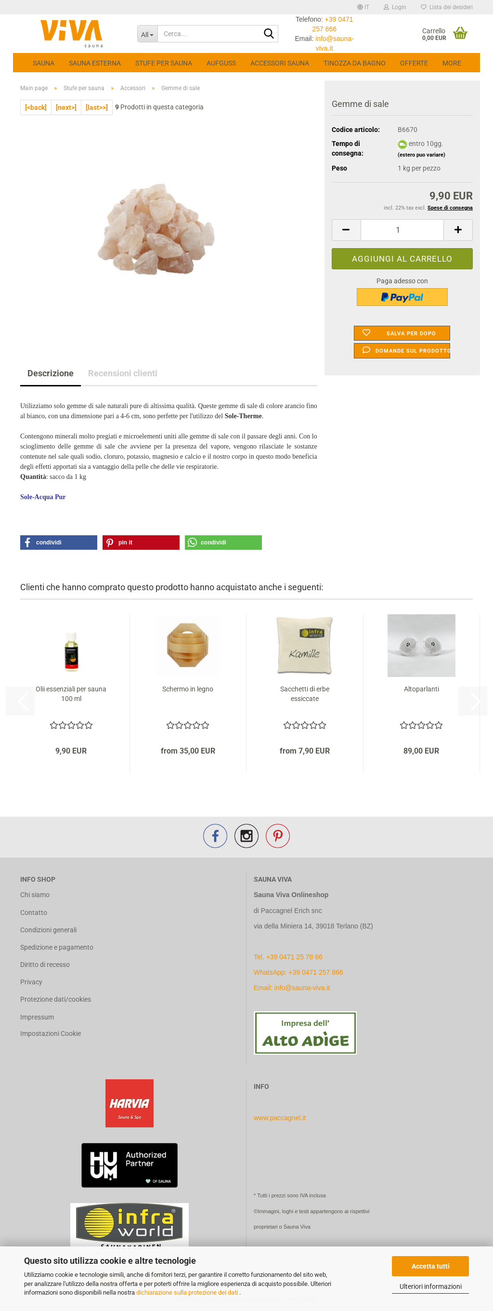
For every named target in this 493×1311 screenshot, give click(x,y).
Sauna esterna (95, 63)
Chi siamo (35, 895)
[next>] (66, 107)
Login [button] (395, 7)
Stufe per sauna (163, 63)
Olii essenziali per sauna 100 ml (71, 693)
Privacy (31, 982)
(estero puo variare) (421, 155)
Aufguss (221, 63)
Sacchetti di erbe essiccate (304, 693)
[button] (363, 7)
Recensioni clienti (122, 373)
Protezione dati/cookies (55, 999)
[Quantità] (402, 230)
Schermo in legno (187, 689)
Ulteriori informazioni (431, 1286)
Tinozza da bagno (355, 63)
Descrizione (50, 373)
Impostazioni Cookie (50, 1033)
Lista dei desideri (447, 7)
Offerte (414, 63)
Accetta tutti (431, 1266)
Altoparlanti (421, 689)
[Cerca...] (147, 33)
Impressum (37, 1017)
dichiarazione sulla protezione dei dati (187, 1292)
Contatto (33, 912)
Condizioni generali (48, 930)
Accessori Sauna (279, 63)
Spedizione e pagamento (56, 947)
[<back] (36, 107)
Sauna (43, 63)
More (451, 63)
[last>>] (97, 107)
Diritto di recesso (45, 964)
